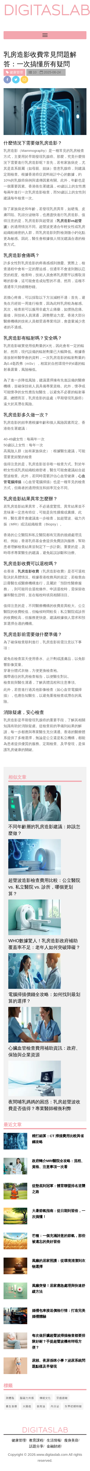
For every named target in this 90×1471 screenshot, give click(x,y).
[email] (24, 79)
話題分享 (36, 1446)
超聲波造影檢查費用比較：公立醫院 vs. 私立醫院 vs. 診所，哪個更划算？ (44, 887)
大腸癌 (27, 1406)
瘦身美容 (71, 1440)
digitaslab (47, 10)
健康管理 (19, 1440)
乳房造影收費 (28, 571)
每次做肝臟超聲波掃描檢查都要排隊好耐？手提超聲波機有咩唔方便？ (58, 1341)
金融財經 (54, 1446)
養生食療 (11, 1406)
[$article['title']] (45, 803)
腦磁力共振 (27, 1398)
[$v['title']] (15, 1141)
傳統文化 (45, 1398)
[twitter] (16, 79)
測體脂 (10, 1398)
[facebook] (8, 79)
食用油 (41, 1406)
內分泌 (55, 1406)
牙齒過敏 (62, 1398)
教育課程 (36, 1440)
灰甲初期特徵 (73, 1406)
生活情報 (54, 1440)
